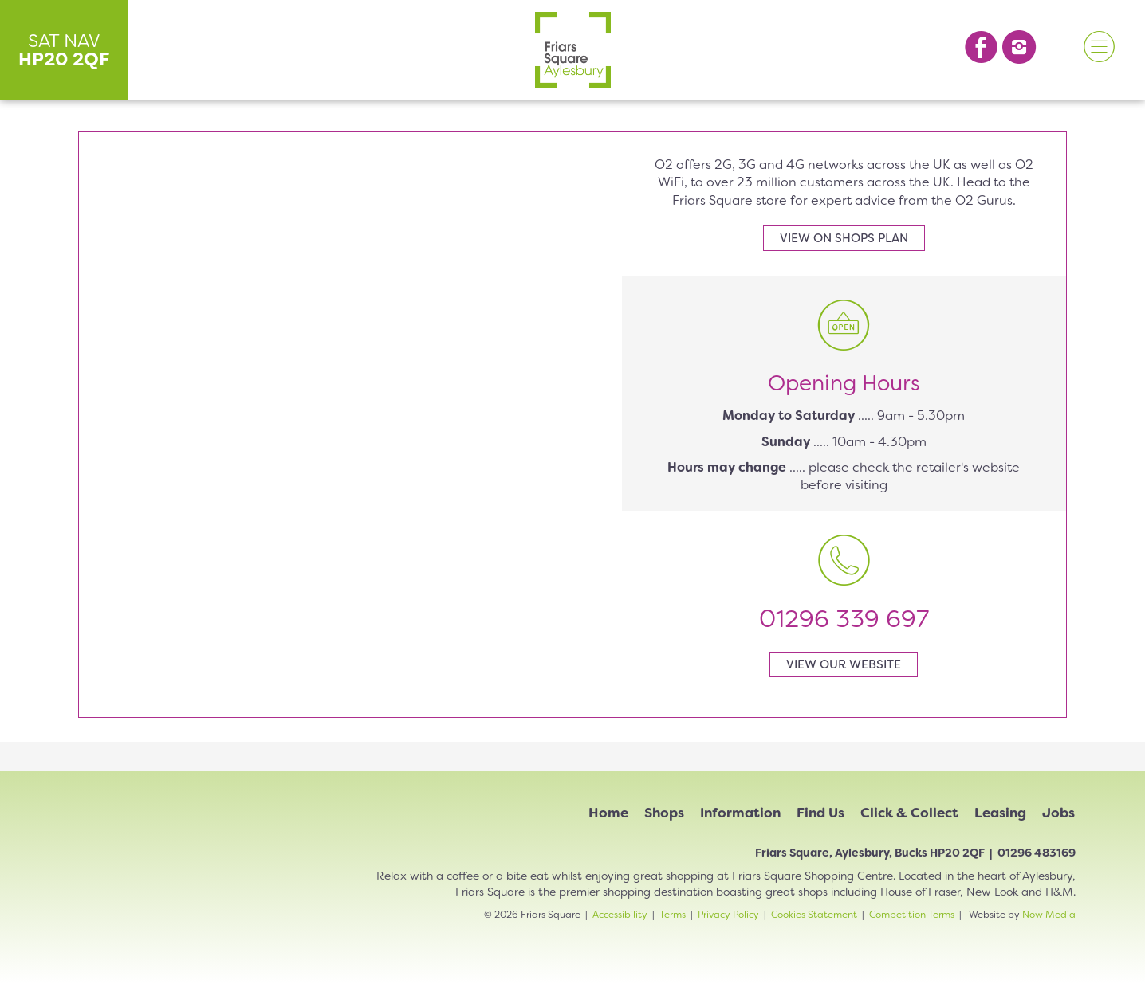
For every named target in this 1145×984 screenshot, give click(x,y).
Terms (672, 914)
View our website (843, 664)
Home (608, 812)
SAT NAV (64, 50)
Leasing (1000, 812)
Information (740, 812)
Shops (664, 812)
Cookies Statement (814, 914)
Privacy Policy (728, 914)
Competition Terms (911, 914)
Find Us (820, 812)
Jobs (1058, 812)
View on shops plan (844, 238)
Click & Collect (909, 812)
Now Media (1049, 914)
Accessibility (619, 914)
